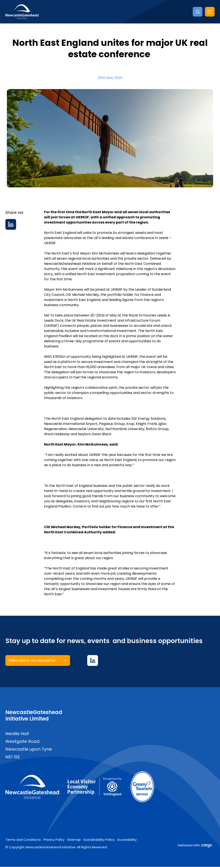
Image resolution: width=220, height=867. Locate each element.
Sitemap (74, 840)
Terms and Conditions (23, 840)
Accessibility (127, 840)
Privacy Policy (53, 840)
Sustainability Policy (99, 840)
